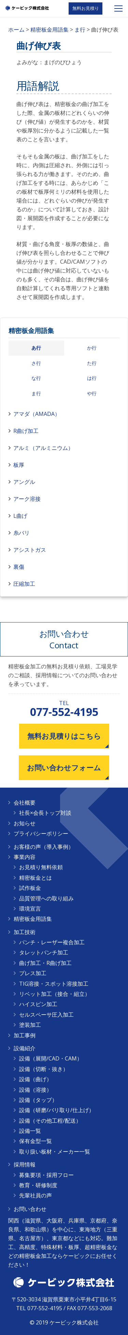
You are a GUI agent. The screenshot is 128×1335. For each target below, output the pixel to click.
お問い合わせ (30, 1209)
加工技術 (24, 932)
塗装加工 (30, 1025)
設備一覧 (30, 1131)
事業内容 (24, 857)
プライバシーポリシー (41, 833)
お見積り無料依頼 (41, 867)
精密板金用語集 (31, 330)
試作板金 (30, 888)
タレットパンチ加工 (43, 952)
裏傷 (18, 566)
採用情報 (24, 1164)
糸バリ (21, 533)
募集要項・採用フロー (46, 1175)
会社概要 (24, 802)
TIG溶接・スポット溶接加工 (53, 983)
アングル (24, 482)
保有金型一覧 (35, 1141)
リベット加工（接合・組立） (54, 994)
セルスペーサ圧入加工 (46, 1014)
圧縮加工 (24, 583)
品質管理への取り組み (46, 898)
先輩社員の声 (35, 1195)
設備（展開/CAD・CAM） (50, 1058)
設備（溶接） (35, 1089)
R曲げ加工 (26, 431)
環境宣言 (30, 908)
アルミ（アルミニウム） (43, 448)
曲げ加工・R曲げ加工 (45, 963)
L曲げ (20, 516)
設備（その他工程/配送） (50, 1120)
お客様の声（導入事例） (44, 846)
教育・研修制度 (38, 1185)
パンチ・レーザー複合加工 (52, 942)
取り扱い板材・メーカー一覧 (54, 1151)
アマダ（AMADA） (36, 414)
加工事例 (24, 1035)
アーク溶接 (27, 499)
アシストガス (29, 550)
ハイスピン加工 (38, 1004)
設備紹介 (24, 1048)
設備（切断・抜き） (43, 1069)
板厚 (18, 465)
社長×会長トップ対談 (45, 812)
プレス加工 (32, 973)
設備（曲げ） (35, 1079)
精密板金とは (35, 877)
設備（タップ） (38, 1100)
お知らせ (24, 823)
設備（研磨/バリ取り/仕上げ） (56, 1110)
